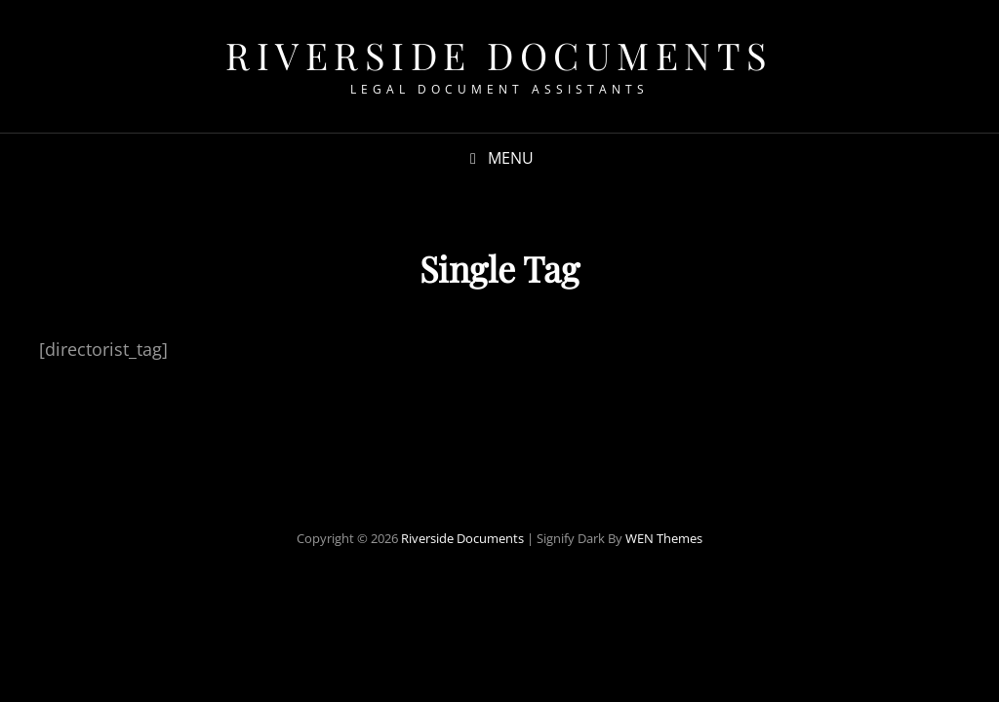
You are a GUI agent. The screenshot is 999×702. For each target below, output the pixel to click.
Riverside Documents (499, 55)
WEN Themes (663, 538)
